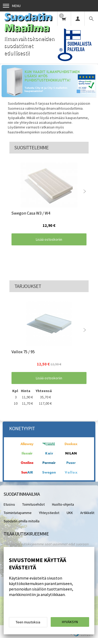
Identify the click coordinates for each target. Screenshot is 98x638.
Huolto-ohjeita (63, 504)
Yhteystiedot (49, 512)
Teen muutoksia (28, 622)
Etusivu (9, 504)
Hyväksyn (70, 621)
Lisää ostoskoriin (49, 239)
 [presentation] (85, 191)
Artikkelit (87, 512)
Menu (12, 5)
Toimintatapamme (18, 512)
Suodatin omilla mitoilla (21, 521)
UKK (70, 512)
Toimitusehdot (33, 504)
